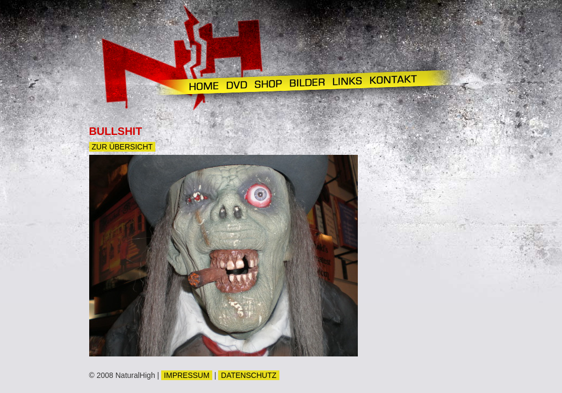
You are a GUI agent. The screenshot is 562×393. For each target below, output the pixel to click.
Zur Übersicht (122, 146)
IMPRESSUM (187, 375)
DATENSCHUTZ (248, 375)
